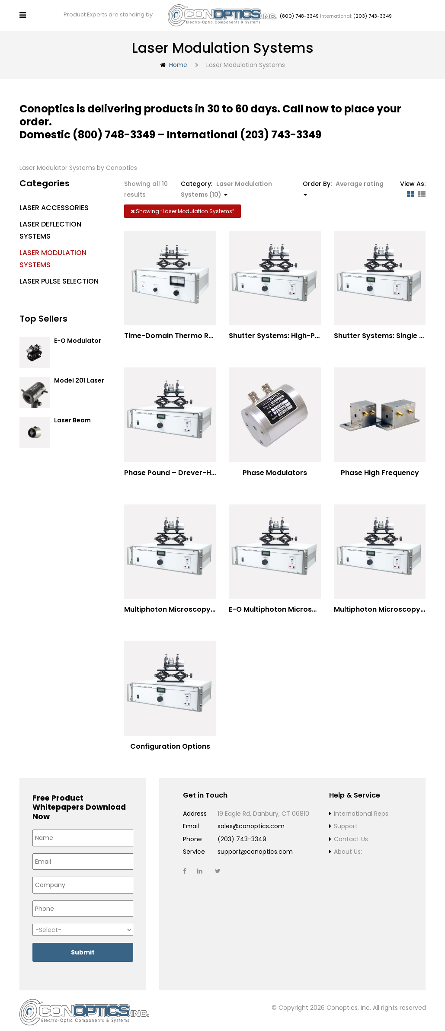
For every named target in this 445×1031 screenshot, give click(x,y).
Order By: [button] (343, 184)
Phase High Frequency (380, 469)
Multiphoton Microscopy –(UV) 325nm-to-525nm (212, 606)
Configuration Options (170, 742)
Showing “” (182, 207)
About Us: (348, 848)
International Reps (361, 809)
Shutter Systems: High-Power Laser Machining (310, 332)
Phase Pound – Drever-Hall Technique (191, 469)
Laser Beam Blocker (72, 420)
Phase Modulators (275, 469)
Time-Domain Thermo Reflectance (185, 332)
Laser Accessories (54, 204)
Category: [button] (226, 185)
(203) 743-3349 (372, 14)
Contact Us (351, 835)
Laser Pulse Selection (59, 278)
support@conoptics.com (255, 848)
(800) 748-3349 (299, 14)
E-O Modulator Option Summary (81, 341)
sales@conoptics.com (251, 822)
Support (346, 822)
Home (178, 61)
